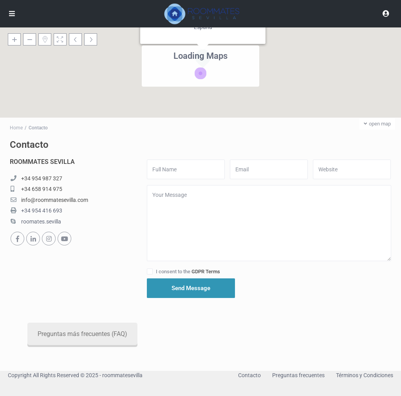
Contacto (249, 375)
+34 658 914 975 (41, 189)
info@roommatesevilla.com (54, 200)
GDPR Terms (205, 271)
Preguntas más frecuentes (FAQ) (125, 334)
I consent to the (188, 271)
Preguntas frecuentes (298, 375)
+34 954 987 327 (41, 178)
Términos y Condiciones (364, 375)
